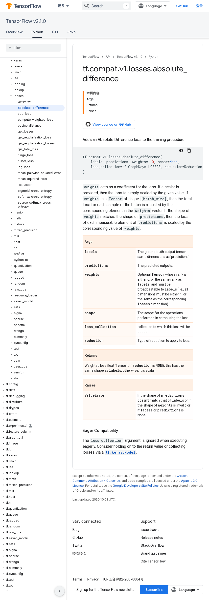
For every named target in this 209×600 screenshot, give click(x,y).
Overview (14, 32)
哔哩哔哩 (79, 553)
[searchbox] (33, 48)
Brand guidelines (154, 553)
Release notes (152, 538)
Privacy (93, 579)
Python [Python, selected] (37, 32)
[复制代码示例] (189, 151)
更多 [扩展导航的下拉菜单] (61, 6)
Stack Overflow (152, 545)
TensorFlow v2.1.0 (26, 21)
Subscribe (154, 589)
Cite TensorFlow (153, 561)
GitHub (182, 6)
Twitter (78, 545)
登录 (199, 6)
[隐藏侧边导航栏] (60, 591)
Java (71, 32)
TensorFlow (91, 56)
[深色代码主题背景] (181, 151)
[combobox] (106, 5)
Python (153, 56)
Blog (75, 530)
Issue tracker (151, 530)
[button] (32, 60)
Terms (77, 579)
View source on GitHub (108, 124)
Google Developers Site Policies (136, 485)
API (108, 56)
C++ (55, 32)
